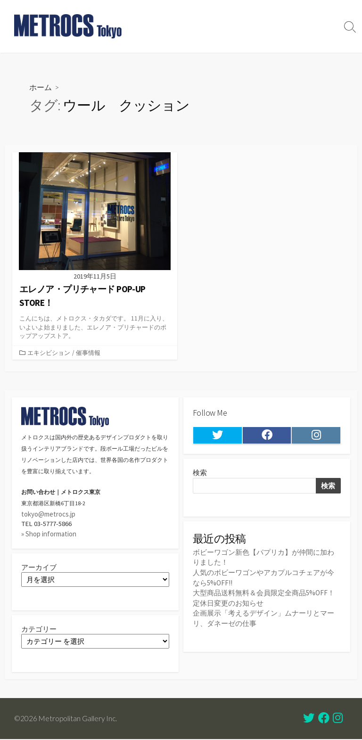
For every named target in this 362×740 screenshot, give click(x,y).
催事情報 (88, 352)
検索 (200, 473)
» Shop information (48, 534)
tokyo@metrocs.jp (48, 514)
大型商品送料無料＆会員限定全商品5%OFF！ (264, 593)
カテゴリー (39, 629)
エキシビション (48, 352)
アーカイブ (39, 567)
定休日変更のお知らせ (228, 603)
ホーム (40, 86)
